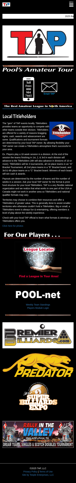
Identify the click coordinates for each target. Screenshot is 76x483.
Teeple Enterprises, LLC (42, 475)
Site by (25, 475)
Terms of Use (46, 471)
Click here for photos (12, 226)
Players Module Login (38, 308)
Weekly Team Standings (38, 304)
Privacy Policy (30, 471)
